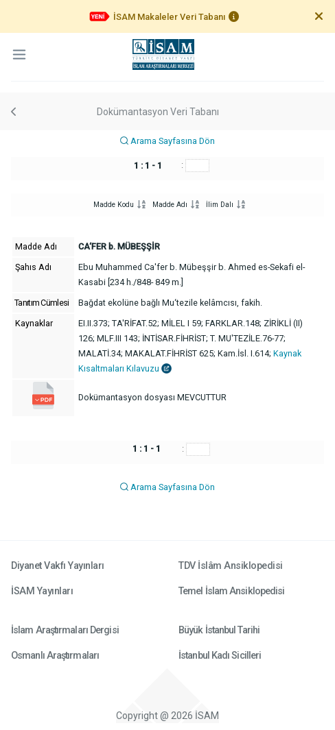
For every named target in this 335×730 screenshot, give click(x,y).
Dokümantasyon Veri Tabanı (158, 111)
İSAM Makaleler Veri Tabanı (169, 17)
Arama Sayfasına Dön (167, 141)
